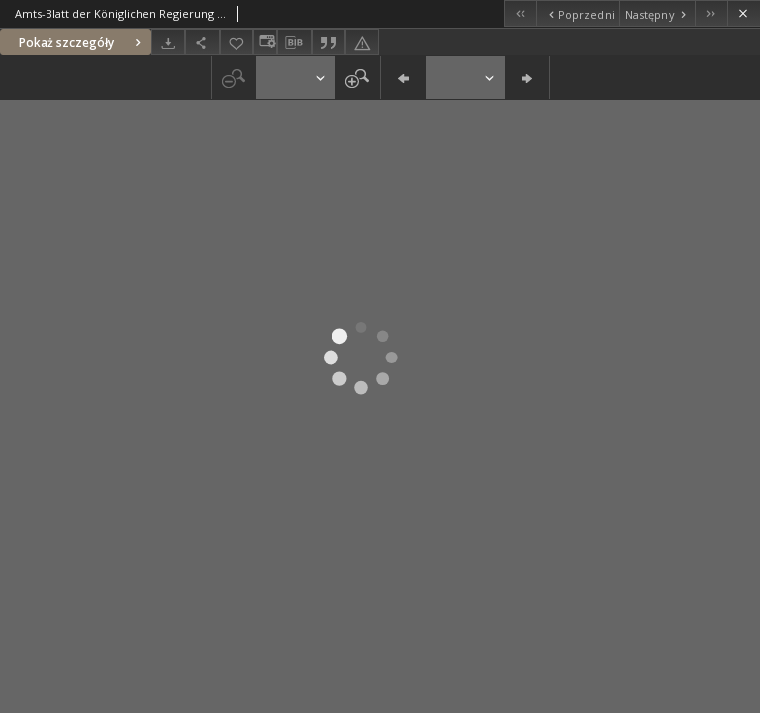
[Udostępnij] (202, 42)
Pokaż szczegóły (82, 42)
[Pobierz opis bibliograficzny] (294, 42)
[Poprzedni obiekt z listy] (577, 13)
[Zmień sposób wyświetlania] (265, 42)
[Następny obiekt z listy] (657, 13)
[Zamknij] (743, 13)
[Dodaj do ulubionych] (236, 42)
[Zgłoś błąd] (362, 42)
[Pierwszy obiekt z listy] (520, 13)
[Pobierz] (168, 42)
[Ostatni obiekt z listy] (711, 13)
